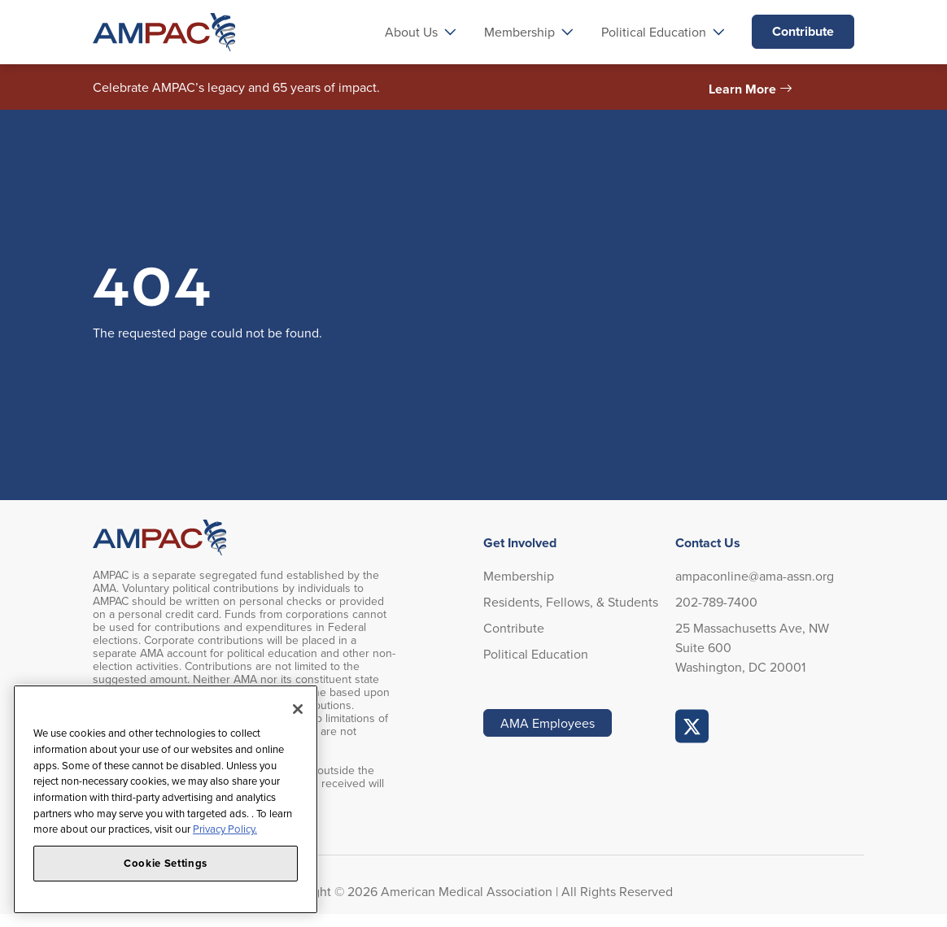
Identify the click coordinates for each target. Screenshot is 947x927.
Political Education (535, 654)
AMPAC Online (692, 726)
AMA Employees (547, 723)
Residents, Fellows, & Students (570, 602)
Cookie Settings (165, 863)
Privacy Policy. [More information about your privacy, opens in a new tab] (225, 828)
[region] (165, 799)
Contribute (803, 31)
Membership (518, 576)
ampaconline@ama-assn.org (754, 576)
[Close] (298, 709)
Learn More (742, 89)
